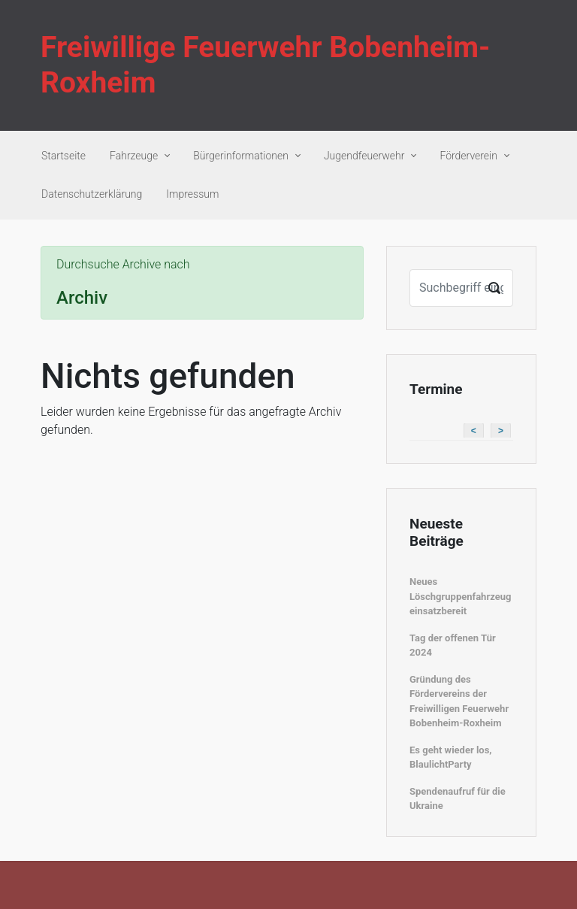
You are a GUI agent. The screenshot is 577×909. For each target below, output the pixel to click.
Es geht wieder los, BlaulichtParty (450, 757)
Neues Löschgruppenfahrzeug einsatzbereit (460, 596)
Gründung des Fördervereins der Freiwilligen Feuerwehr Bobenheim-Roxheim (459, 701)
